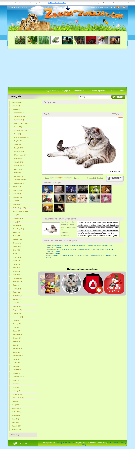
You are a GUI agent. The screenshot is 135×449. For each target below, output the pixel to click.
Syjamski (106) (19, 120)
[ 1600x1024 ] (90, 249)
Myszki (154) (17, 260)
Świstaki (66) (17, 306)
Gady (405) (15, 419)
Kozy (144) (16, 267)
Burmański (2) (18, 176)
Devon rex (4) (18, 169)
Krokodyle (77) (17, 296)
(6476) (16, 109)
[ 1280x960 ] (90, 245)
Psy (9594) (16, 105)
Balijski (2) (17, 172)
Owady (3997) (16, 408)
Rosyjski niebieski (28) (21, 137)
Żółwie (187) (17, 246)
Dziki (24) (16, 345)
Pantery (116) (17, 278)
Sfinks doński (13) (20, 155)
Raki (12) (16, 366)
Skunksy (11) (17, 369)
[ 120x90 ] (107, 255)
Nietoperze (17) (18, 355)
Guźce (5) (16, 384)
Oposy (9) (16, 380)
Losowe (113, 90)
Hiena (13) (16, 359)
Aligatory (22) (17, 348)
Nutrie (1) (16, 401)
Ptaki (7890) (15, 405)
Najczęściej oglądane (96, 90)
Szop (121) (16, 274)
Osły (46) (16, 320)
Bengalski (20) (19, 148)
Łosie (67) (16, 303)
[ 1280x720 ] (64, 249)
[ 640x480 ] (59, 245)
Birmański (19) (19, 151)
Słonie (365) (17, 225)
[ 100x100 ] (114, 255)
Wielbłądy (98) (17, 281)
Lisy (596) (16, 215)
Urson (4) (16, 387)
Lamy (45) (16, 327)
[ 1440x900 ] (81, 249)
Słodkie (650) (16, 415)
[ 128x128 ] (100, 255)
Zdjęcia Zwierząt (52, 90)
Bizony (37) (16, 331)
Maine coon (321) (19, 116)
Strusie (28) (16, 341)
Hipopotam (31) (18, 334)
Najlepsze (66, 90)
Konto (122, 90)
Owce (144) (16, 271)
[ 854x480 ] (57, 253)
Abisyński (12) (19, 162)
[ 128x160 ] (92, 255)
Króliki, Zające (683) (19, 208)
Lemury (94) (17, 288)
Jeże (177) (16, 253)
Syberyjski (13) (19, 158)
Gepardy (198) (17, 239)
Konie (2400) (17, 186)
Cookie (109, 443)
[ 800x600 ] (74, 245)
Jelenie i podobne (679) (20, 211)
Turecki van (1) (19, 183)
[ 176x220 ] (77, 255)
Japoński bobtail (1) (20, 179)
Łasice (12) (16, 362)
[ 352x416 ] (55, 255)
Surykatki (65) (17, 310)
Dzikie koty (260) (18, 229)
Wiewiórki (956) (18, 197)
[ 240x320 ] (70, 255)
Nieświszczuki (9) (18, 376)
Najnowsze (78, 90)
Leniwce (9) (16, 373)
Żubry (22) (16, 352)
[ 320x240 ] (63, 255)
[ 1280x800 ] (73, 249)
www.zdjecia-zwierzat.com (65, 443)
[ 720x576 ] (66, 245)
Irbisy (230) (16, 232)
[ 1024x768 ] (82, 245)
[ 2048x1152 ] (58, 251)
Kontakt (116, 443)
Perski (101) (18, 127)
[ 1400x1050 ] (107, 245)
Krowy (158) (17, 257)
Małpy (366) (16, 222)
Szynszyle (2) (17, 394)
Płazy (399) (15, 422)
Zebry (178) (16, 250)
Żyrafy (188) (17, 243)
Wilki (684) (16, 204)
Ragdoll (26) (18, 141)
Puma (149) (16, 264)
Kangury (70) (17, 299)
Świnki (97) (16, 285)
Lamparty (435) (18, 218)
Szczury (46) (17, 324)
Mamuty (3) (16, 391)
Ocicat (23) (17, 144)
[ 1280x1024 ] (98, 245)
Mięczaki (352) (16, 426)
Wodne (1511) (16, 412)
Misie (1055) (17, 193)
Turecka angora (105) (21, 123)
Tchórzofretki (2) (18, 398)
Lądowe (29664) (17, 102)
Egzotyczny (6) (19, 165)
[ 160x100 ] (85, 255)
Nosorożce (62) (18, 317)
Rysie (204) (16, 236)
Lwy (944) (16, 200)
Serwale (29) (17, 338)
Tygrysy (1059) (17, 190)
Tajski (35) (17, 134)
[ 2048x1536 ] (58, 247)
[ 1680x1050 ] (99, 249)
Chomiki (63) (17, 313)
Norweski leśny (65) (20, 130)
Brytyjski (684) (19, 113)
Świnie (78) (16, 292)
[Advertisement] (67, 67)
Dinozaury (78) (16, 429)
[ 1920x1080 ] (108, 249)
